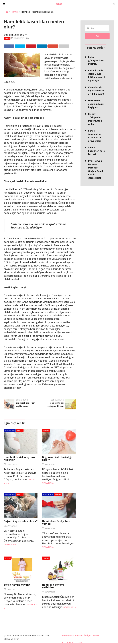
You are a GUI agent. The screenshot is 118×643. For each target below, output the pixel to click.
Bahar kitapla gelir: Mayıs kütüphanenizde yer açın (96, 75)
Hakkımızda (68, 635)
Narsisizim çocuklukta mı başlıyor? (96, 104)
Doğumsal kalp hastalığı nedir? (57, 458)
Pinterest (34, 46)
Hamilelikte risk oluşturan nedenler (20, 458)
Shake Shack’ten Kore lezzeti (96, 151)
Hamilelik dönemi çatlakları (53, 586)
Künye (96, 635)
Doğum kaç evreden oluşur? (20, 521)
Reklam (79, 635)
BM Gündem (10, 430)
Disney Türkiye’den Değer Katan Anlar (95, 119)
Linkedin (46, 46)
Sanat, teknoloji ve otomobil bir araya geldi (95, 135)
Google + (58, 46)
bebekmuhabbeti (14, 34)
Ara (97, 36)
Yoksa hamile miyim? (17, 584)
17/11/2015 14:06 (20, 38)
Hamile (14, 11)
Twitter (21, 46)
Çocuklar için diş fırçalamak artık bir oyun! (96, 90)
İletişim (87, 635)
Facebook (10, 46)
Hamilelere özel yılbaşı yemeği (56, 522)
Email (69, 46)
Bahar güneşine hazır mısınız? (96, 60)
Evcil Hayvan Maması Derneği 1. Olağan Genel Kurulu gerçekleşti (95, 169)
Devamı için (48, 483)
